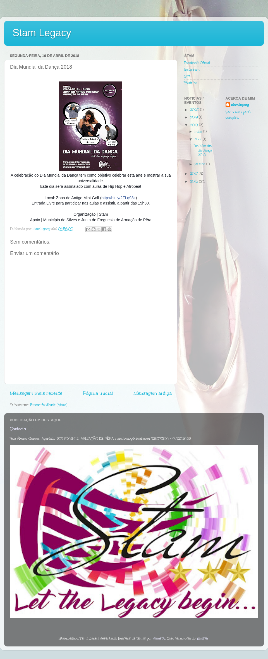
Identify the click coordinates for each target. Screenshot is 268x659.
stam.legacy (240, 105)
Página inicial (98, 393)
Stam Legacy (42, 33)
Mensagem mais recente (36, 393)
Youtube (190, 83)
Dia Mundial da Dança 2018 (203, 150)
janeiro (200, 164)
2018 (194, 125)
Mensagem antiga (152, 393)
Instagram (192, 69)
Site (187, 76)
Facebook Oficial (197, 63)
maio (199, 131)
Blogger (203, 638)
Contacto (18, 429)
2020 (195, 109)
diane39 (159, 638)
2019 (194, 117)
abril (199, 139)
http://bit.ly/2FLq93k (119, 198)
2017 (194, 173)
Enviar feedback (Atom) (48, 405)
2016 (194, 181)
